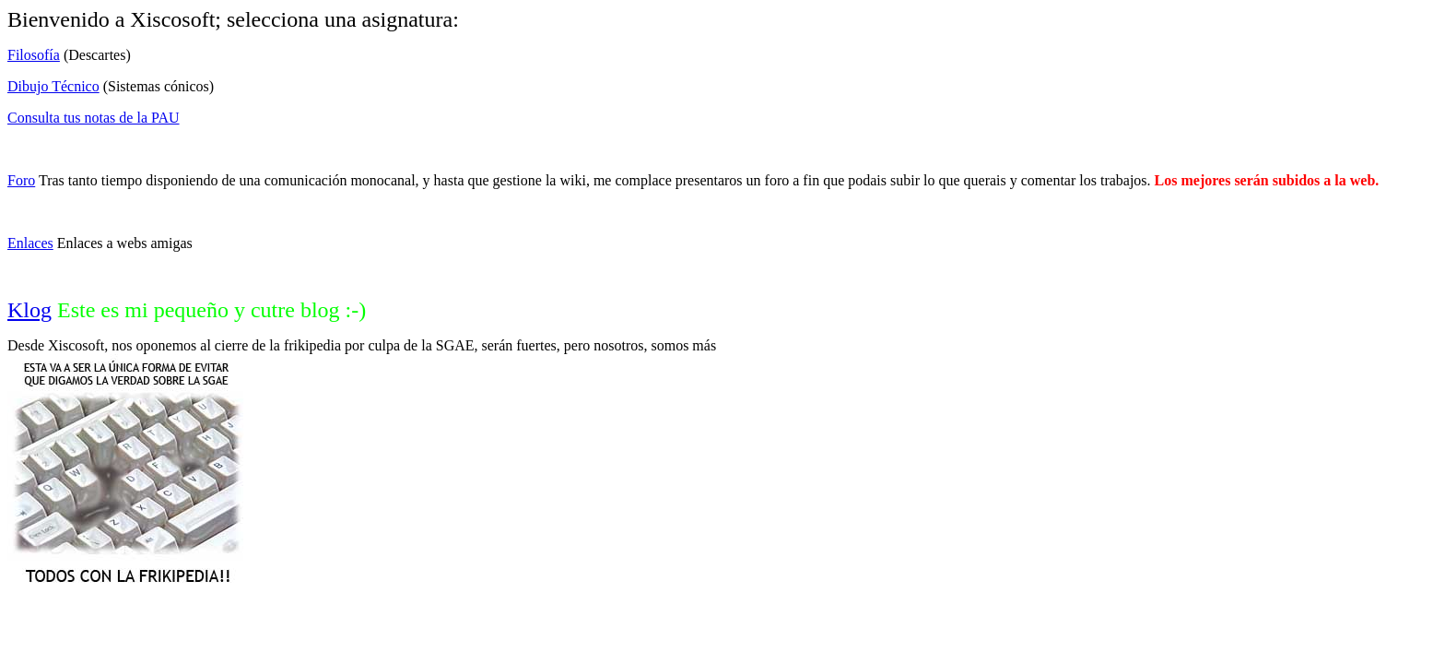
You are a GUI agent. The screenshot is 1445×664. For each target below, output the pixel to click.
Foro (21, 180)
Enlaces (30, 243)
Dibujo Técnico (53, 86)
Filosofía (33, 55)
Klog (29, 310)
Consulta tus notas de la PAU (93, 117)
